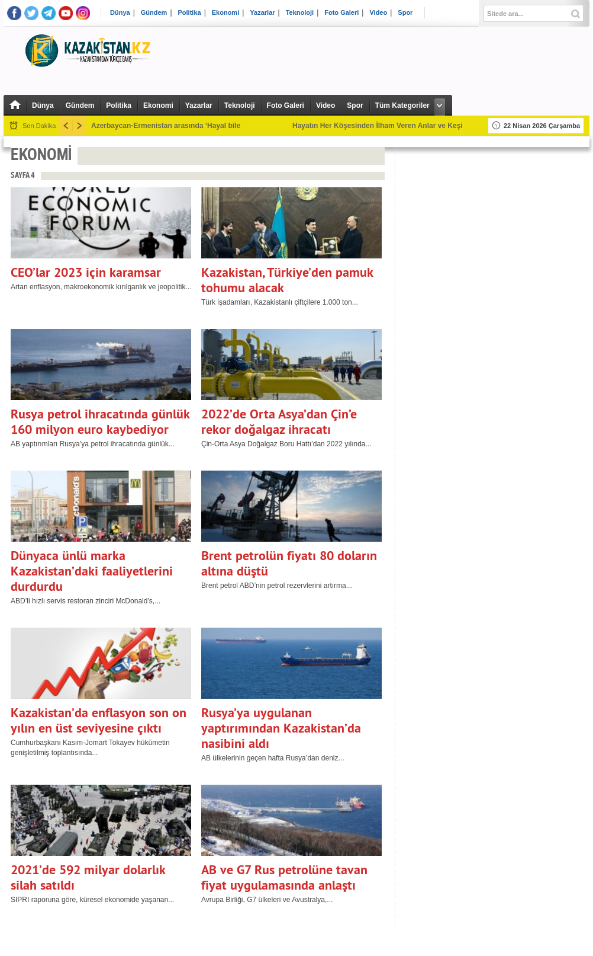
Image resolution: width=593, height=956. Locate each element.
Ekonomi (225, 12)
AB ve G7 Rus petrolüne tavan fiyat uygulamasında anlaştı (284, 877)
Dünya (120, 12)
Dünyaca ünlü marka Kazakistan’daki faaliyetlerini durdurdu (92, 570)
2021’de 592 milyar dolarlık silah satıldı (88, 877)
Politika (189, 12)
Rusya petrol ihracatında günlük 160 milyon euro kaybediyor (100, 421)
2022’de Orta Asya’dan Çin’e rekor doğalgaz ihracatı (279, 421)
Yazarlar (262, 12)
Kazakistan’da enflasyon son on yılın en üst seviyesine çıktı (98, 720)
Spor (405, 12)
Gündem (154, 12)
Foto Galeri (341, 12)
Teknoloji (300, 12)
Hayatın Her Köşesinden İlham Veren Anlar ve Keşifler (382, 126)
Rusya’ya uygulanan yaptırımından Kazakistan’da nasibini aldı (281, 728)
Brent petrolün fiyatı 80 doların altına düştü (289, 563)
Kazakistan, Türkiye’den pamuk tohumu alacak (287, 280)
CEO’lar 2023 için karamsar (86, 272)
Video (378, 12)
